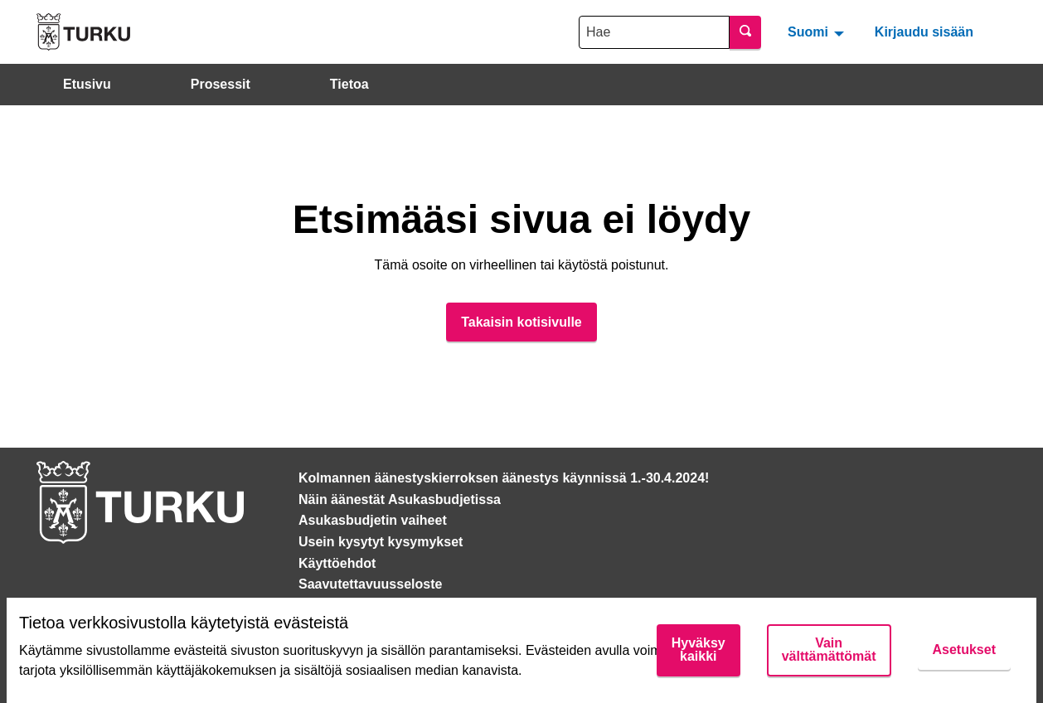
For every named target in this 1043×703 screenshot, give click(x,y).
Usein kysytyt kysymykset (380, 542)
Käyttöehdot (337, 563)
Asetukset (964, 649)
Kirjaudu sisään (924, 32)
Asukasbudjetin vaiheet (372, 520)
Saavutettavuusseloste (370, 584)
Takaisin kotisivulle (521, 322)
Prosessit (220, 84)
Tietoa (349, 84)
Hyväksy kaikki (698, 649)
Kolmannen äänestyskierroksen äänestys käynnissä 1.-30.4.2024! (503, 478)
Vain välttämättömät (829, 649)
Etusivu (87, 84)
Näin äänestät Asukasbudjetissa (399, 499)
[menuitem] (818, 31)
